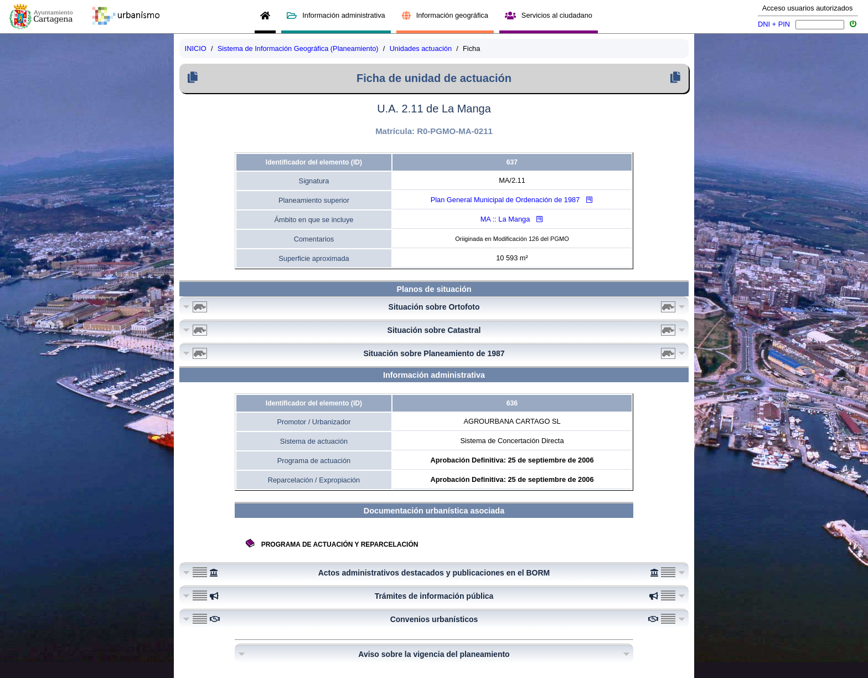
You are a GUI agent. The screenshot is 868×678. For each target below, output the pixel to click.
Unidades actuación (421, 48)
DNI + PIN (774, 24)
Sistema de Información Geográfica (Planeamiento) (298, 48)
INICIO (195, 48)
